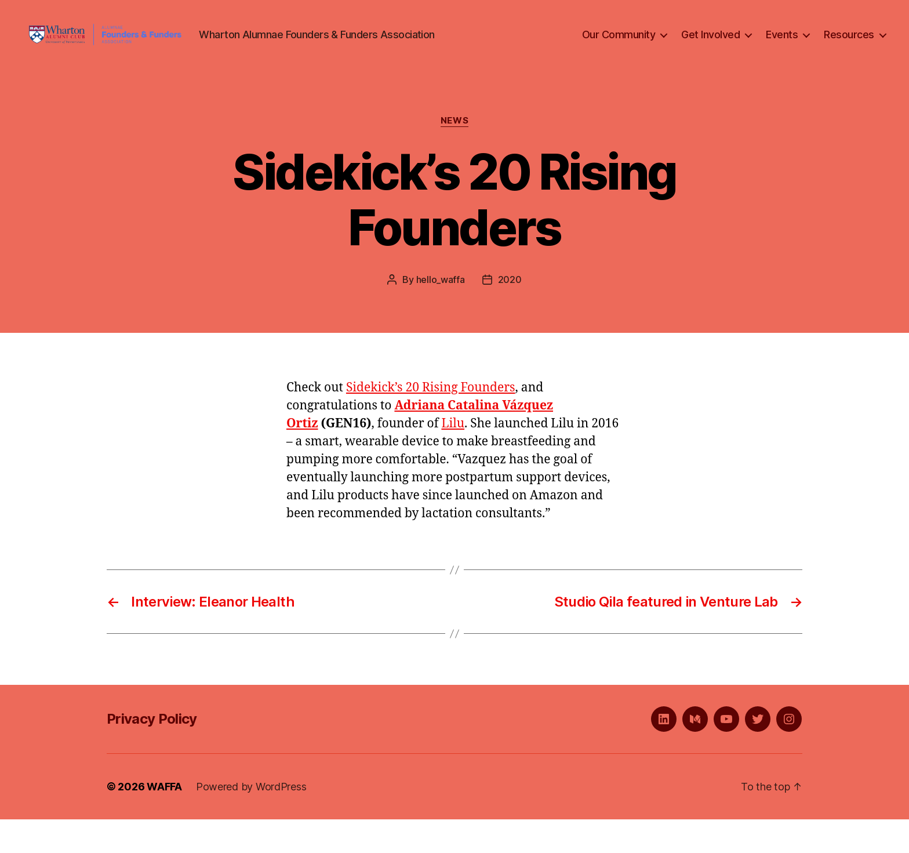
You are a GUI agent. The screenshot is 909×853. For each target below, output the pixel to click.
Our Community (619, 51)
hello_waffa (440, 313)
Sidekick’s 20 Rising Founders (430, 421)
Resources (849, 51)
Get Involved (710, 51)
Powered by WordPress (251, 820)
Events (782, 51)
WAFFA (164, 820)
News (454, 154)
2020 (510, 313)
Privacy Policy (152, 752)
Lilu (452, 457)
